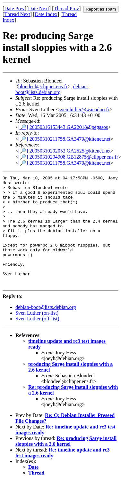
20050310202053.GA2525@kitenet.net (70, 150)
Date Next (38, 8)
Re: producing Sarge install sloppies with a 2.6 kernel (66, 463)
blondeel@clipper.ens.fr (42, 86)
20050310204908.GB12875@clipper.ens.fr (74, 157)
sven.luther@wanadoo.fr (84, 109)
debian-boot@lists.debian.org (51, 89)
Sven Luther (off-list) (37, 340)
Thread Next (17, 14)
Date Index (46, 14)
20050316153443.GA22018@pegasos (69, 127)
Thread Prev (66, 8)
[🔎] (23, 127)
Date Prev (14, 8)
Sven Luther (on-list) (36, 335)
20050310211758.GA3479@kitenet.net (70, 139)
